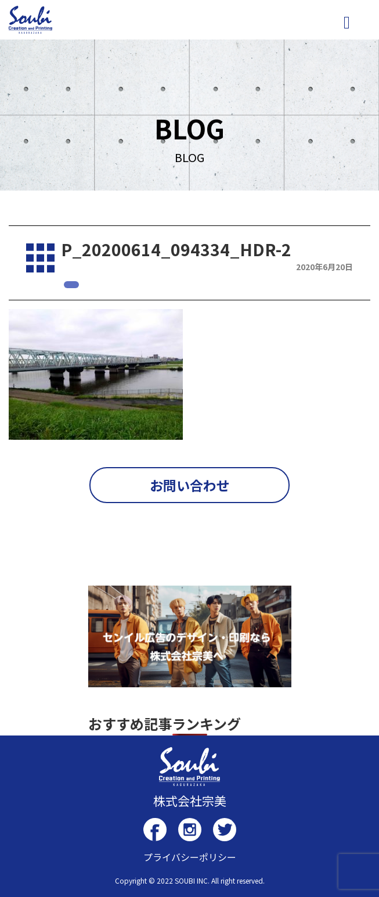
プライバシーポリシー (189, 857)
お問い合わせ (190, 485)
